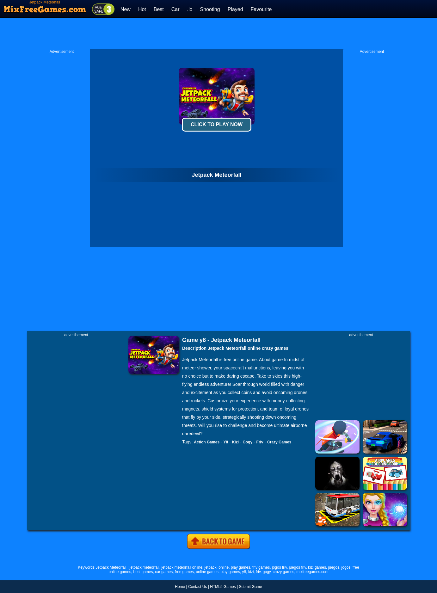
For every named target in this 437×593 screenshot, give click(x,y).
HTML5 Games (223, 586)
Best (159, 9)
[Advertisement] (218, 33)
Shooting (210, 9)
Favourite (261, 9)
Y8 (226, 442)
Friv (259, 442)
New (125, 9)
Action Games (206, 442)
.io (190, 9)
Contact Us (197, 586)
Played (235, 9)
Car (175, 9)
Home (180, 586)
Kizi (235, 442)
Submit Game (250, 586)
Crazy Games (279, 442)
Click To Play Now (217, 124)
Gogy (247, 442)
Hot (142, 9)
